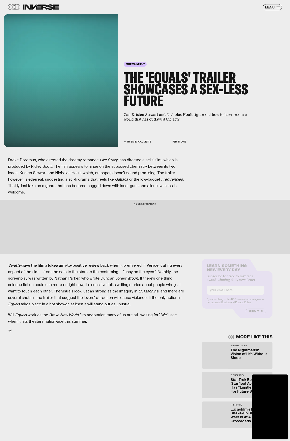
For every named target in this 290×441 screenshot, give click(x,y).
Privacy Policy (243, 305)
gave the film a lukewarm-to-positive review (53, 265)
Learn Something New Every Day (227, 270)
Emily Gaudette (141, 141)
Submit (253, 314)
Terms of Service (220, 305)
